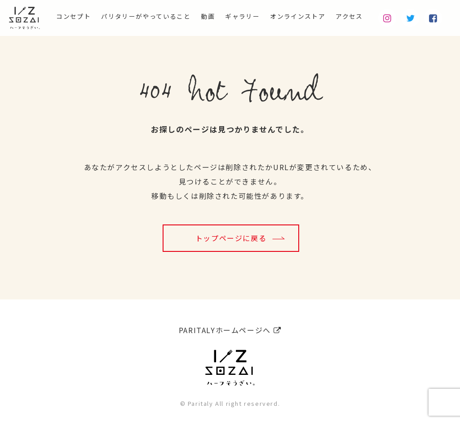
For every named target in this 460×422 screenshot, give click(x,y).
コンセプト (37, 16)
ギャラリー (227, 16)
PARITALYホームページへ (230, 327)
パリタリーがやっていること (118, 16)
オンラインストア (289, 16)
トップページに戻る (230, 238)
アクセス (347, 16)
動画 (188, 16)
